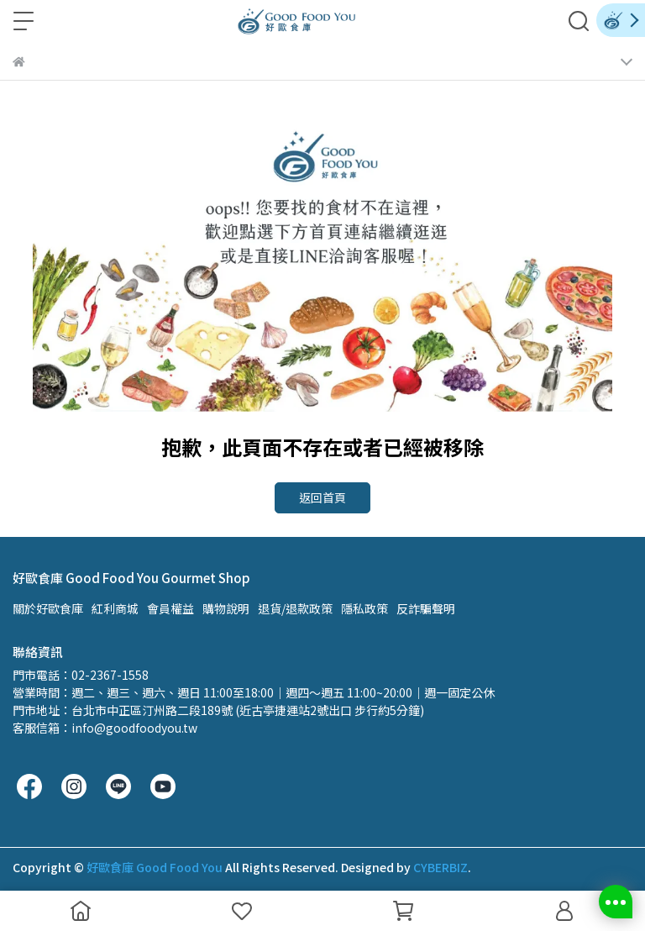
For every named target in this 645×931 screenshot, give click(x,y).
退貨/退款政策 (295, 608)
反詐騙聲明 (425, 608)
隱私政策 (364, 608)
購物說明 (225, 608)
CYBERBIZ (440, 867)
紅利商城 (115, 608)
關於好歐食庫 (48, 608)
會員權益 (170, 608)
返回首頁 (322, 497)
